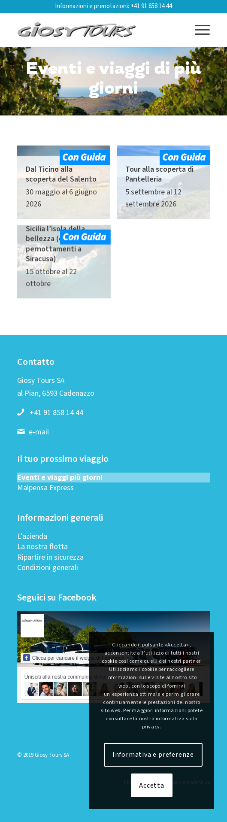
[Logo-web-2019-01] (94, 29)
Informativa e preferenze (153, 754)
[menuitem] (198, 29)
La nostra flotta (42, 547)
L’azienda (32, 536)
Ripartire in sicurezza (50, 557)
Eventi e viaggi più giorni (60, 477)
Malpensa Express (45, 488)
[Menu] (198, 29)
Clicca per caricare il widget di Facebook (73, 657)
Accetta (151, 785)
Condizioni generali (47, 568)
